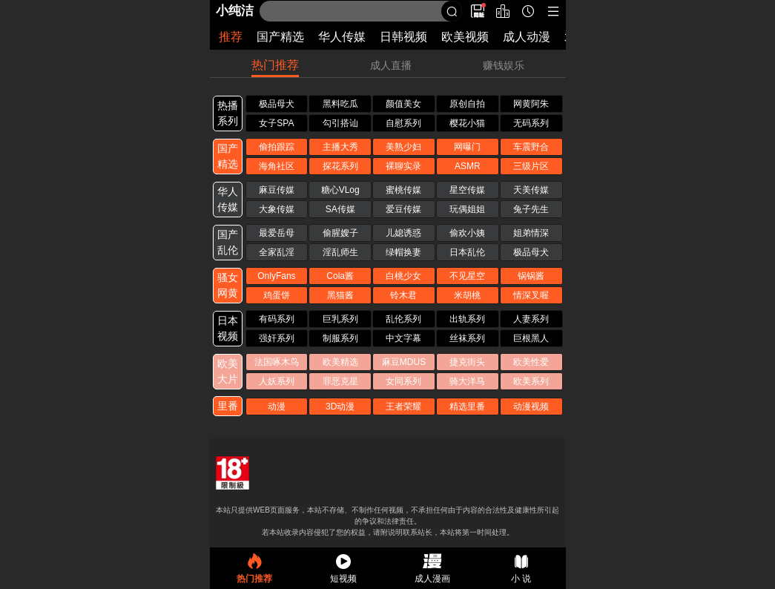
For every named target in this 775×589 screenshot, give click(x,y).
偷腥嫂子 (340, 233)
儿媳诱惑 (403, 233)
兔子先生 (531, 209)
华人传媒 (342, 36)
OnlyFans (276, 276)
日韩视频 (403, 36)
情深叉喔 (531, 295)
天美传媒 (531, 190)
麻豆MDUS (404, 362)
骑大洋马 (467, 381)
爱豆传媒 (403, 209)
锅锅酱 (531, 276)
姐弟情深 (531, 233)
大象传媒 (276, 209)
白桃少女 (403, 276)
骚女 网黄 (227, 285)
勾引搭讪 (340, 123)
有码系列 (276, 319)
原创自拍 (467, 104)
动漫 (277, 406)
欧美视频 (465, 36)
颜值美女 (403, 104)
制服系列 (340, 338)
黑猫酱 (340, 295)
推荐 (231, 36)
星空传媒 (467, 190)
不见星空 (467, 276)
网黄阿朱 (531, 104)
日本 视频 (227, 328)
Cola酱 (340, 276)
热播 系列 (227, 113)
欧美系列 (531, 381)
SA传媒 (340, 209)
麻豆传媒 (276, 190)
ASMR (468, 166)
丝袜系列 (467, 338)
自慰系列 (403, 123)
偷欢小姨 (467, 233)
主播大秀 (340, 147)
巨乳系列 (340, 319)
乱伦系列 (403, 319)
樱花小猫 (467, 123)
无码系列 (531, 123)
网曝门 (467, 147)
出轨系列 (467, 319)
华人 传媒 (227, 199)
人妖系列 (276, 381)
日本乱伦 (467, 252)
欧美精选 (340, 362)
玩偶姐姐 (467, 209)
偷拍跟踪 (276, 147)
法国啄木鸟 (276, 362)
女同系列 (403, 381)
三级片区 (531, 166)
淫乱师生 (340, 252)
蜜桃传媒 (403, 190)
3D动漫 (340, 406)
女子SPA (276, 123)
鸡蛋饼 (276, 295)
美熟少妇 (403, 147)
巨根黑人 (531, 338)
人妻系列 (531, 319)
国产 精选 (227, 156)
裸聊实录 (403, 166)
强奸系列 (276, 338)
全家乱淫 (276, 252)
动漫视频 (531, 406)
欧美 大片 (227, 371)
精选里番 (467, 406)
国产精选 (280, 36)
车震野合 (531, 147)
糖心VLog (340, 190)
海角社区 (276, 166)
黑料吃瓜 (340, 104)
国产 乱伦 (227, 242)
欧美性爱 (531, 362)
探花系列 (340, 166)
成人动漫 (526, 36)
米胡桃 (467, 295)
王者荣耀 (403, 406)
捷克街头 (467, 362)
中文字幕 (403, 338)
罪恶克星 (340, 381)
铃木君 (403, 295)
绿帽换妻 (403, 252)
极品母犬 (276, 104)
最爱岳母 (276, 233)
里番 (227, 406)
